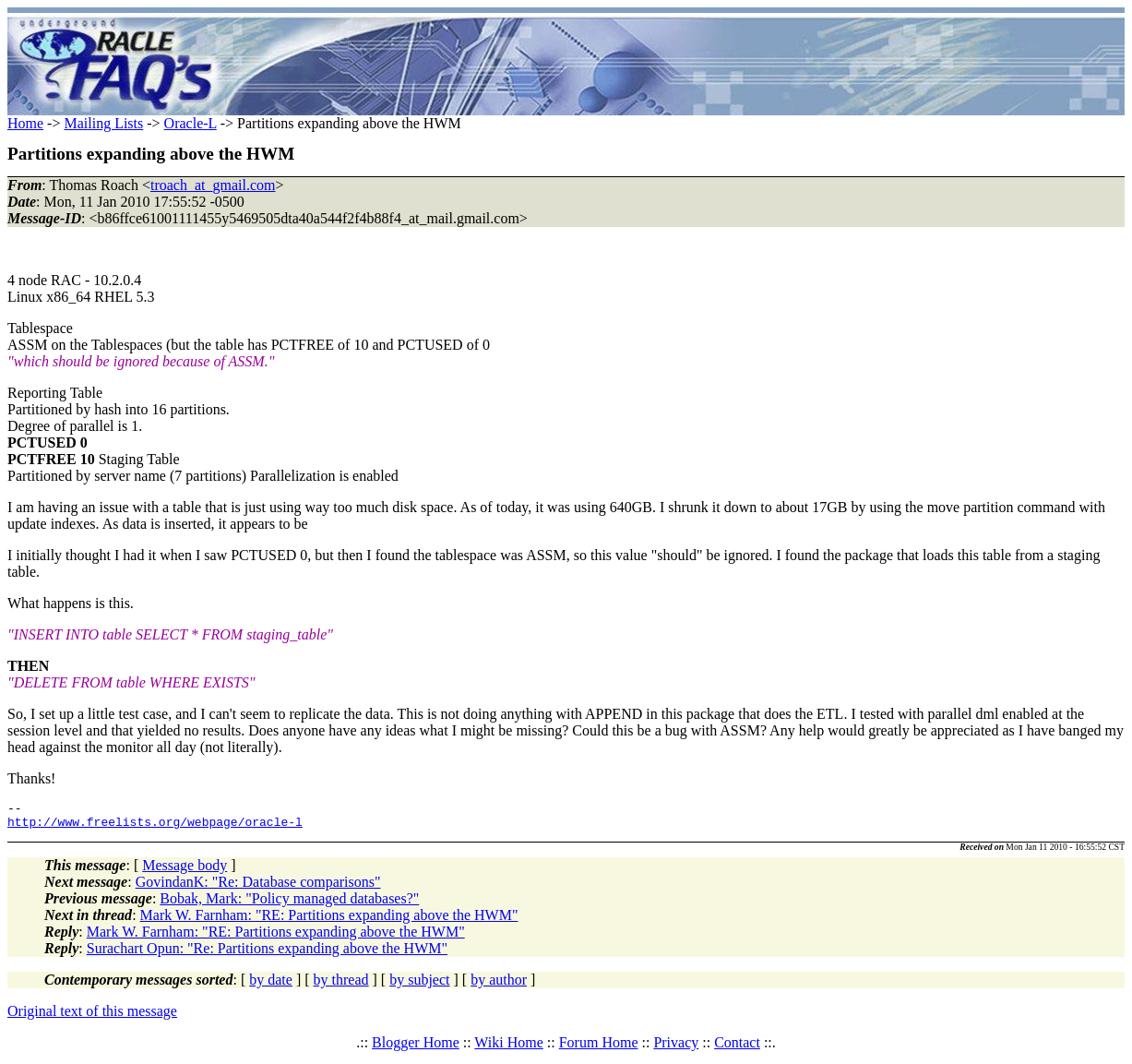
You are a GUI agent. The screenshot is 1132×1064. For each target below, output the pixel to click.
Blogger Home (415, 1048)
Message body (184, 871)
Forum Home (598, 1048)
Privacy (675, 1048)
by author (499, 985)
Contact (737, 1048)
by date (270, 985)
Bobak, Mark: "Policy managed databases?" (289, 904)
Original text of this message (92, 1016)
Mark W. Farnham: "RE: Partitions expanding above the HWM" (329, 920)
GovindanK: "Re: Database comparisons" (258, 887)
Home (25, 123)
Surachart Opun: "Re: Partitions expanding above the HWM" (267, 954)
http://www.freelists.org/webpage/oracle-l (155, 827)
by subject (419, 985)
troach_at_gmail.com (213, 185)
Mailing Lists (103, 123)
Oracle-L (190, 123)
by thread (341, 985)
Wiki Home (508, 1048)
